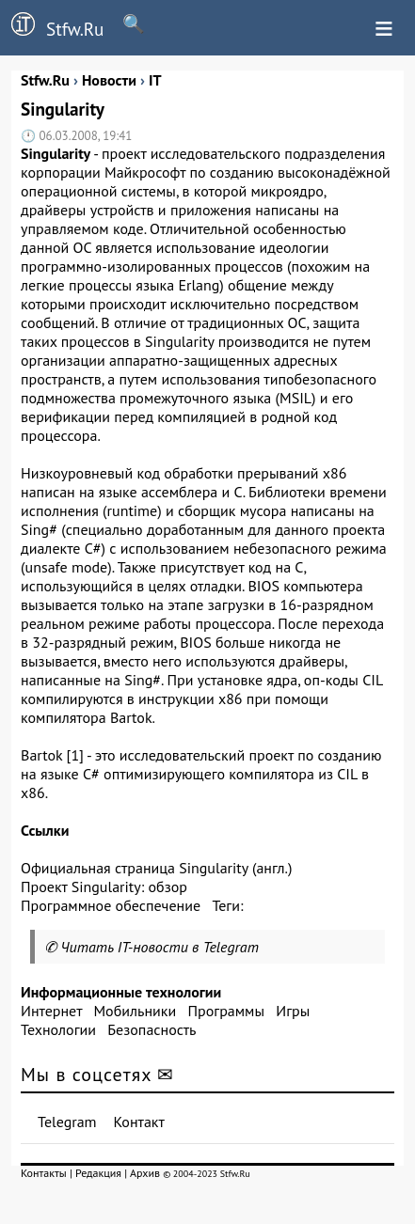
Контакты (44, 1173)
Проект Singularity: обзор (104, 886)
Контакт (139, 1121)
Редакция (98, 1173)
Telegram (67, 1121)
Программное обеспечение (110, 905)
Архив (145, 1173)
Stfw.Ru (52, 26)
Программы (225, 1010)
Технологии (58, 1029)
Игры (293, 1010)
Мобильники (134, 1010)
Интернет (51, 1010)
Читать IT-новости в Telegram (159, 946)
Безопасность (151, 1029)
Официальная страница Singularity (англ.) (156, 867)
